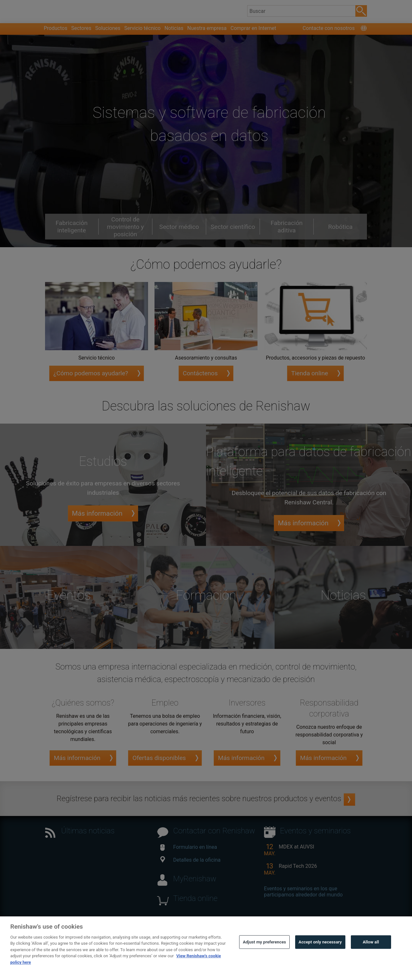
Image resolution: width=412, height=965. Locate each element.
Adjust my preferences (264, 953)
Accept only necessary (320, 953)
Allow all (371, 953)
